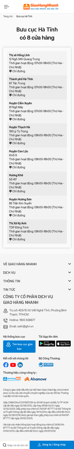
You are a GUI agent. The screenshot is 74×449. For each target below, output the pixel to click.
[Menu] (6, 6)
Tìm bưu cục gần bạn (19, 346)
